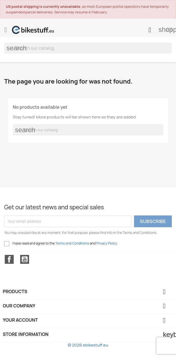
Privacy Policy (106, 243)
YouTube (24, 259)
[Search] (88, 48)
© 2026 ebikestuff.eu (88, 345)
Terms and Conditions (72, 243)
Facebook (9, 259)
